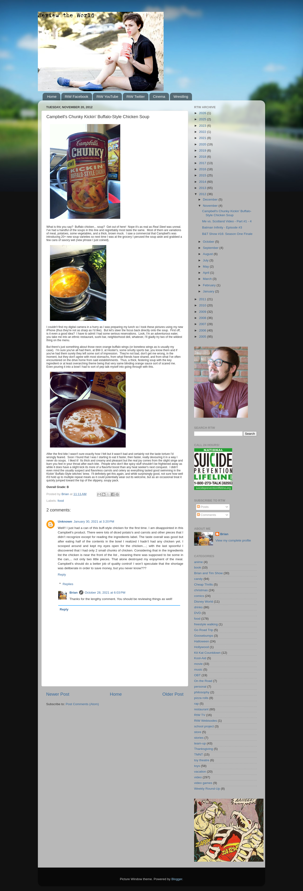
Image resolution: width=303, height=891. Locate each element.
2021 (203, 138)
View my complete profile (233, 540)
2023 (203, 125)
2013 (203, 188)
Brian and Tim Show (208, 573)
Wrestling (181, 96)
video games (203, 783)
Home (52, 96)
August (208, 254)
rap (196, 703)
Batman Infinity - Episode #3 (222, 227)
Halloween (201, 641)
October (209, 241)
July (206, 260)
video (198, 777)
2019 (203, 150)
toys (197, 766)
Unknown (65, 521)
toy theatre (201, 760)
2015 (203, 175)
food (61, 500)
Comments (206, 515)
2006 (203, 330)
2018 (203, 156)
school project (204, 726)
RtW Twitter (135, 96)
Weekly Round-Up (207, 788)
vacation (200, 771)
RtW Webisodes (205, 720)
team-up (200, 743)
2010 (203, 305)
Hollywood (201, 647)
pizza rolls (201, 698)
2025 (203, 119)
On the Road (203, 681)
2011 (203, 299)
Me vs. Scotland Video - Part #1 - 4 (227, 221)
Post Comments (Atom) (82, 704)
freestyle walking (206, 624)
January (209, 291)
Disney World (203, 601)
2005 (203, 336)
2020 (203, 144)
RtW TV (199, 715)
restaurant (201, 709)
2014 (203, 182)
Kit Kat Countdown (207, 652)
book (197, 567)
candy (198, 579)
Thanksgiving (203, 749)
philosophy (201, 692)
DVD (197, 613)
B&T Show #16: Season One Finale (227, 234)
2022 (203, 132)
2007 (203, 324)
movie (198, 664)
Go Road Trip (203, 630)
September (211, 248)
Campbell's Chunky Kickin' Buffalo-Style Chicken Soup (226, 213)
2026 (203, 113)
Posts (203, 507)
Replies (68, 584)
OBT (197, 675)
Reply (62, 574)
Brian (74, 592)
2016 (203, 169)
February (210, 285)
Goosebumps (203, 635)
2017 (203, 163)
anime (198, 562)
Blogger (176, 879)
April (206, 272)
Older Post (172, 694)
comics (199, 596)
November (210, 205)
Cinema (159, 96)
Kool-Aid (200, 658)
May (206, 266)
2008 (203, 318)
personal (200, 686)
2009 (203, 311)
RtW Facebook (76, 96)
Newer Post (57, 694)
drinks (198, 607)
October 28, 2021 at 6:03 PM (105, 592)
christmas (201, 590)
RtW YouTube (107, 96)
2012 (203, 194)
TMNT (198, 754)
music (198, 669)
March (208, 279)
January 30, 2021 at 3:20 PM (94, 521)
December (210, 199)
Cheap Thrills (203, 584)
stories (199, 737)
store (197, 732)
